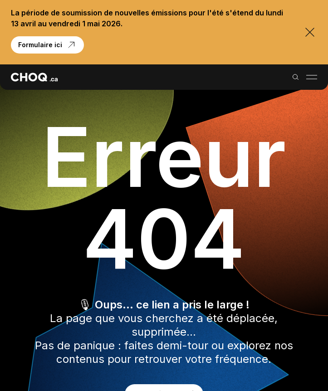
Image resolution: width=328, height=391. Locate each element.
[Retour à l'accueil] (34, 77)
